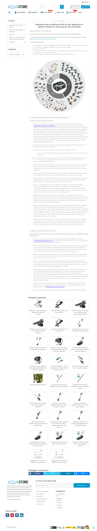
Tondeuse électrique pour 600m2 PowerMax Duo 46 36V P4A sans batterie (80, 349)
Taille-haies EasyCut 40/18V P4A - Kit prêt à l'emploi (80, 367)
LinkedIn (21, 515)
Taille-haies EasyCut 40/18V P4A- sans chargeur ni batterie (38, 405)
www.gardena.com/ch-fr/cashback (44, 126)
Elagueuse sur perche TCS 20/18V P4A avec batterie (59, 461)
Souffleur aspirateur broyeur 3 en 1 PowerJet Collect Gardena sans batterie (80, 312)
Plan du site (40, 504)
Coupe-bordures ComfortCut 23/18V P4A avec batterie (80, 330)
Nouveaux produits (42, 499)
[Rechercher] (51, 7)
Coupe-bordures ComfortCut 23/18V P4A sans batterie (38, 348)
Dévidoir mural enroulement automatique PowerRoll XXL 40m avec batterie (38, 368)
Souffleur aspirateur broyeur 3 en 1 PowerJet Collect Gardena (38, 331)
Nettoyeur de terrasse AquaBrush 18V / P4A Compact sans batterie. (38, 423)
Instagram (17, 515)
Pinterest (12, 515)
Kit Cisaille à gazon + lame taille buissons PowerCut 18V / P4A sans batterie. (59, 368)
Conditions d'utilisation (43, 491)
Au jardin (59, 502)
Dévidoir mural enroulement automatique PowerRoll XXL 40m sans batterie (59, 349)
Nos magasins (40, 494)
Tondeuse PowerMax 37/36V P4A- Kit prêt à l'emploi (59, 443)
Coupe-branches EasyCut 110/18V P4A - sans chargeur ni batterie (80, 386)
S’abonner (81, 485)
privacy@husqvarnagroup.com (43, 241)
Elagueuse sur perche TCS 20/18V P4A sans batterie (38, 461)
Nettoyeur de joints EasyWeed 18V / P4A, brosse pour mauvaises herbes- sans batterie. (59, 424)
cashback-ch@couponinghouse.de (47, 39)
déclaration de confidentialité (55, 287)
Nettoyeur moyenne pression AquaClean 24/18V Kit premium (38, 312)
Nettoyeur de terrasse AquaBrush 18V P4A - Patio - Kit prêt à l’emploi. (59, 405)
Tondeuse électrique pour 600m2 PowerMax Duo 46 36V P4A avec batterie (38, 443)
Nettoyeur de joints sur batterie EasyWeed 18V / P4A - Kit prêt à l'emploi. (80, 423)
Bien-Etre (59, 505)
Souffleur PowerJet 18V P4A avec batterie (59, 330)
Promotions (40, 496)
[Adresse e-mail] (55, 485)
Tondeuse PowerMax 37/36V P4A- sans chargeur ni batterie (80, 443)
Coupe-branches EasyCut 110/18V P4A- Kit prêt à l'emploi (59, 385)
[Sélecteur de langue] (85, 2)
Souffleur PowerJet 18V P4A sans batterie (59, 311)
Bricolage (59, 507)
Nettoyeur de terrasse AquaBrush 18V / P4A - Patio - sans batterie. (80, 405)
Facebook (7, 515)
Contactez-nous (41, 501)
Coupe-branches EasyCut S (38, 384)
